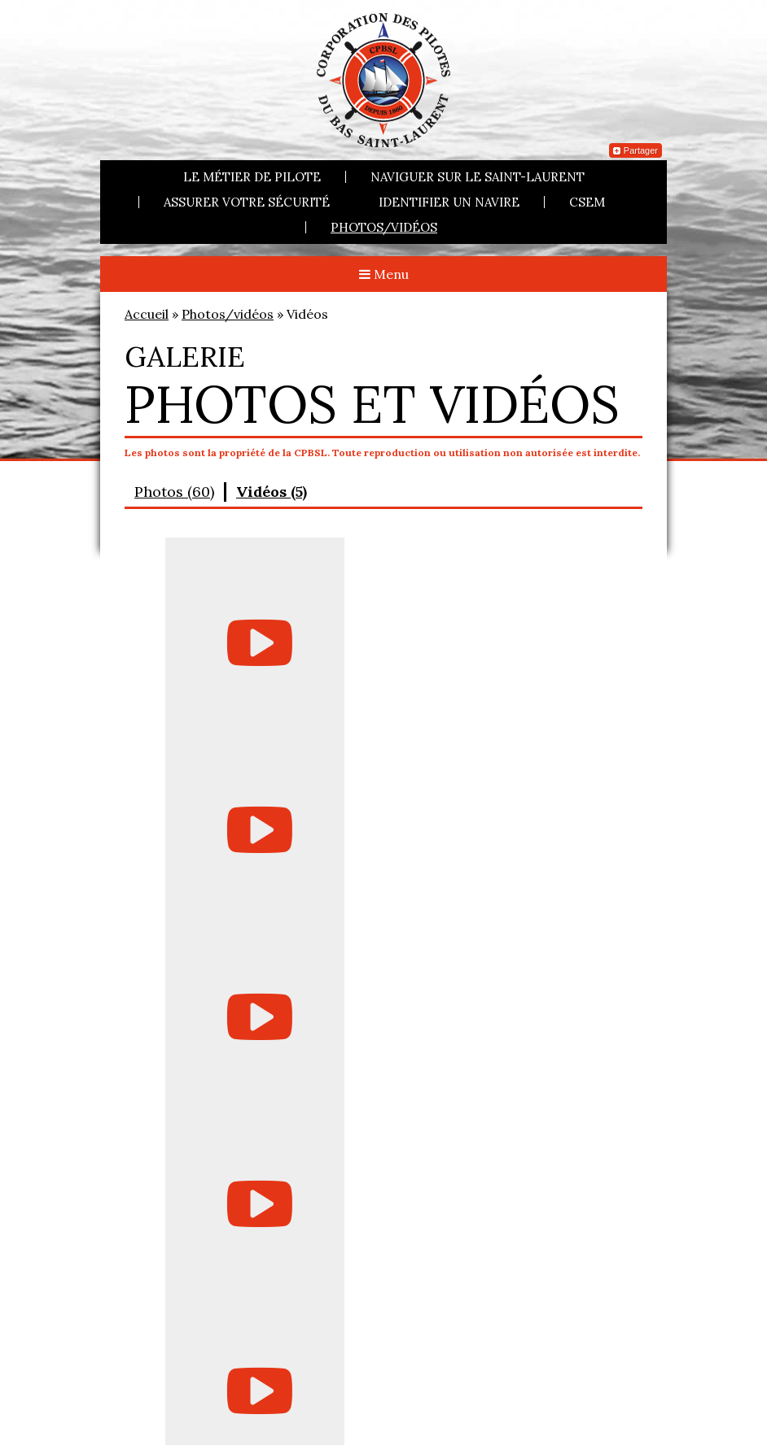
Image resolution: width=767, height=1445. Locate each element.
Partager (635, 150)
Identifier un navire (449, 202)
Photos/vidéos (384, 227)
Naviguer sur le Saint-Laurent (477, 177)
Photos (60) (174, 491)
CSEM (587, 202)
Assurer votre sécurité (247, 202)
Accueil (147, 314)
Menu (384, 274)
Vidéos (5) (271, 491)
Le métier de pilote (252, 177)
